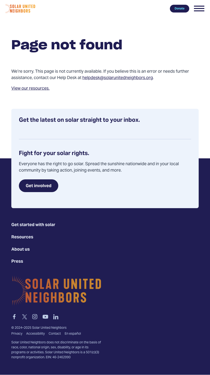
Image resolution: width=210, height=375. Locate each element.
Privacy (16, 333)
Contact (55, 333)
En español (73, 333)
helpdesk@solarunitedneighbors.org (117, 78)
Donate (180, 8)
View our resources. (30, 88)
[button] (199, 8)
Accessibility (35, 333)
